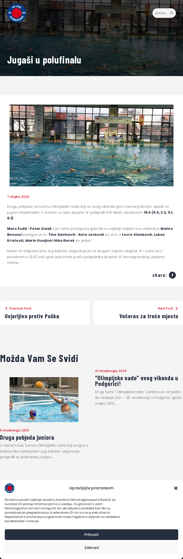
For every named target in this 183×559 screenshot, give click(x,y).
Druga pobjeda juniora (27, 437)
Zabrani (91, 547)
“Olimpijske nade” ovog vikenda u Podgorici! (136, 381)
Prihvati (91, 534)
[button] (175, 488)
